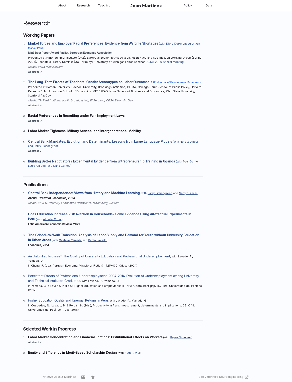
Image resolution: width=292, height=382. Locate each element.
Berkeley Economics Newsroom (70, 203)
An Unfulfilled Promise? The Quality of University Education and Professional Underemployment (99, 256)
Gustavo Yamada (70, 240)
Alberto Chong (53, 219)
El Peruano (97, 100)
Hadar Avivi (132, 352)
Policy (188, 5)
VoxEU (42, 203)
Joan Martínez (146, 5)
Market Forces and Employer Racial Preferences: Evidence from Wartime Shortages (93, 43)
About (62, 5)
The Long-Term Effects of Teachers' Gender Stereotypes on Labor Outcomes (88, 82)
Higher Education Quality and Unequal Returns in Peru (68, 300)
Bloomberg (100, 203)
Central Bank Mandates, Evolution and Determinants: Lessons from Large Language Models (100, 141)
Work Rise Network (50, 66)
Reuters (114, 203)
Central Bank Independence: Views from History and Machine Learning (84, 193)
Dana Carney (61, 165)
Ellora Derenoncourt (179, 43)
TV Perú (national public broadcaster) (63, 100)
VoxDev (127, 100)
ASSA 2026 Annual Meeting (165, 62)
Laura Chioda (37, 165)
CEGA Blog (113, 100)
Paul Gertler (191, 161)
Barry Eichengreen (46, 146)
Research (83, 5)
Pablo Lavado (97, 240)
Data (209, 5)
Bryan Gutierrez (180, 337)
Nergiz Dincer (189, 141)
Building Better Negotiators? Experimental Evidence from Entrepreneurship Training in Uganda (101, 161)
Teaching (104, 5)
